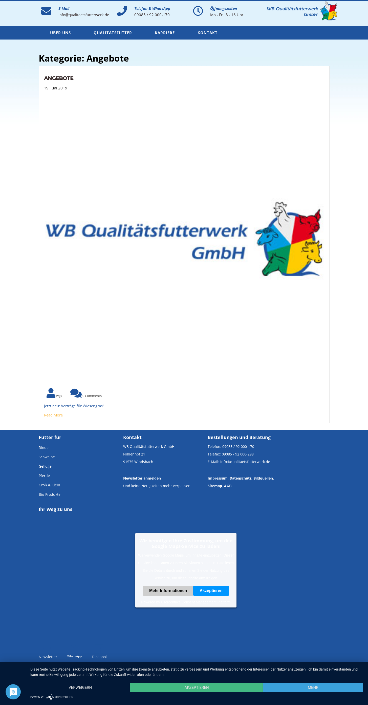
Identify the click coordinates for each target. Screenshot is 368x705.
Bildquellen (263, 478)
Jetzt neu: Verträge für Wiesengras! (74, 405)
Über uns (60, 32)
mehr (313, 687)
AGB (227, 485)
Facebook (99, 654)
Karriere (165, 32)
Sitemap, (215, 485)
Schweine (47, 456)
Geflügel (46, 466)
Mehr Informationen (168, 590)
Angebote (58, 78)
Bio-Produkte (49, 494)
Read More (53, 414)
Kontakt (208, 32)
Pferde (44, 475)
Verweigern (80, 687)
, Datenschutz (239, 478)
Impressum (218, 478)
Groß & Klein (49, 485)
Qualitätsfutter (113, 32)
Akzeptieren (211, 590)
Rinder (44, 447)
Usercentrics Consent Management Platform (195, 602)
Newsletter (48, 654)
